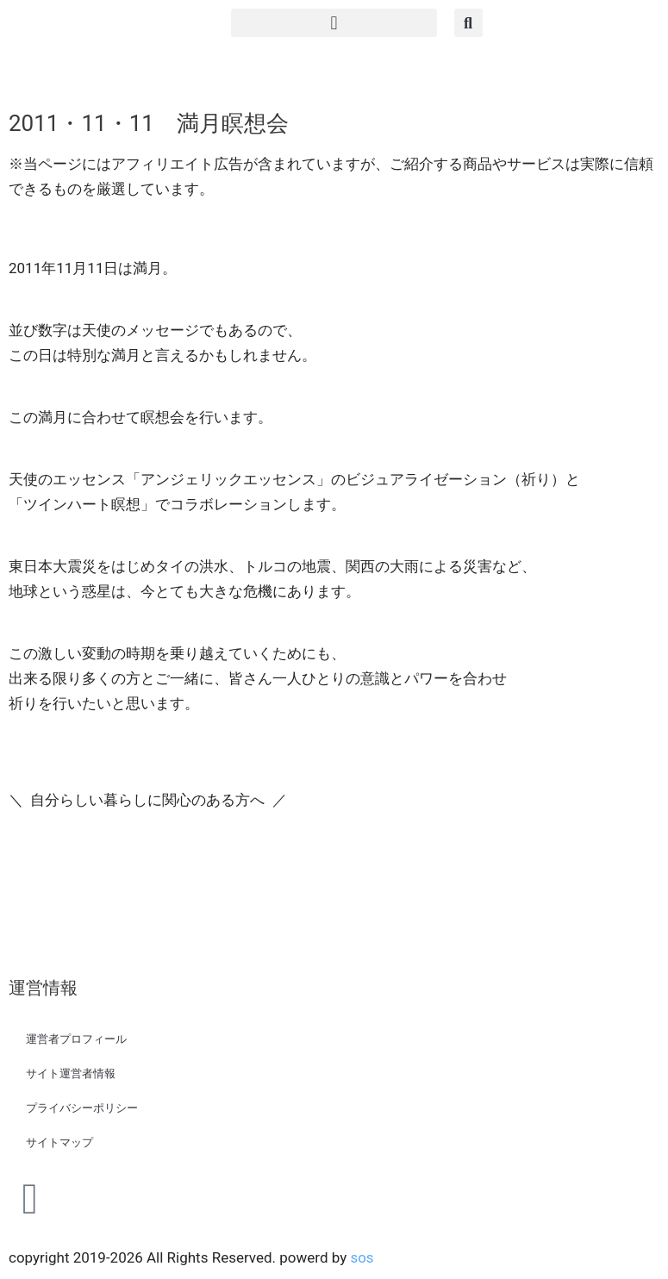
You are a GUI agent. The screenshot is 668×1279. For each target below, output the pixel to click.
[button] (333, 23)
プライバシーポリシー (82, 1107)
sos (361, 1257)
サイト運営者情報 (70, 1073)
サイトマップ (59, 1142)
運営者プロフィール (76, 1039)
